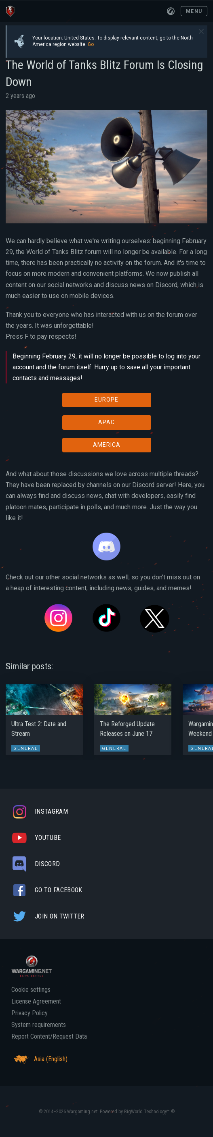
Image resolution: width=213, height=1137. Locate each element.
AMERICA (106, 444)
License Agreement (36, 1001)
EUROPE (106, 399)
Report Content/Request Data (49, 1036)
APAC (106, 422)
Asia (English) (39, 1059)
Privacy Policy (29, 1013)
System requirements (38, 1025)
